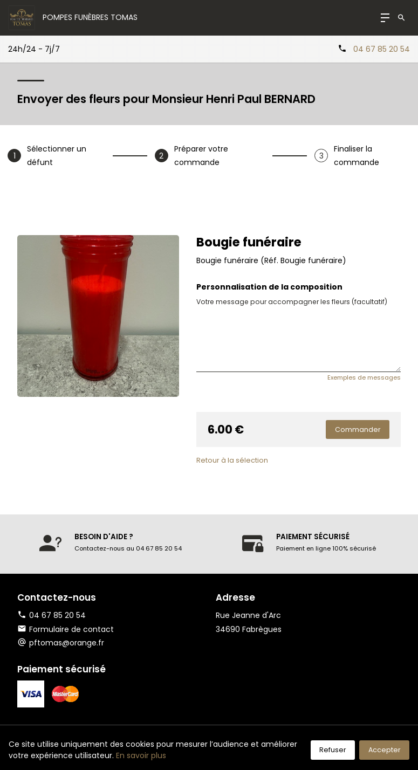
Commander (358, 429)
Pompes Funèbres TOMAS (90, 17)
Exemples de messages (364, 377)
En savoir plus (141, 755)
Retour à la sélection (232, 460)
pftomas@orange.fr (66, 642)
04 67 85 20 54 (381, 49)
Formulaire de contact (65, 629)
